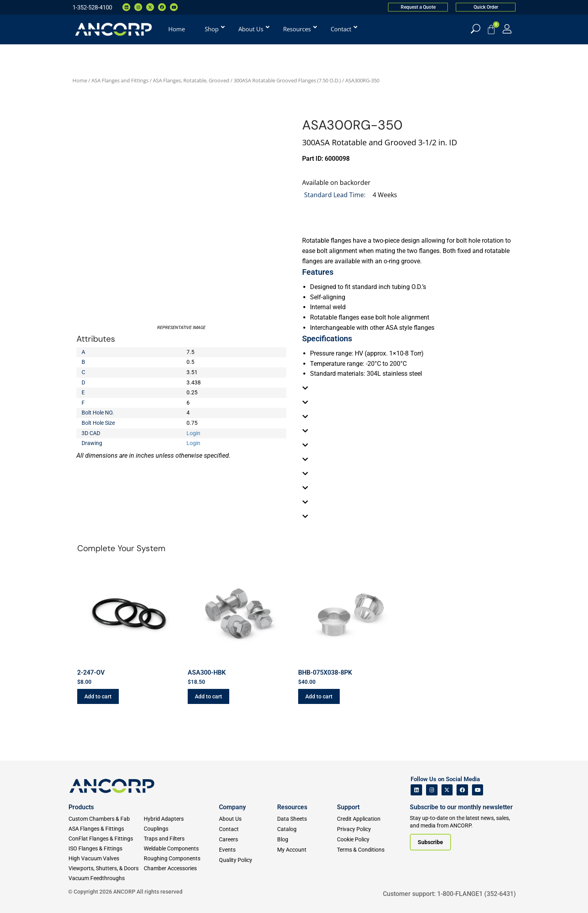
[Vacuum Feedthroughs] (106, 878)
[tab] (407, 388)
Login (193, 433)
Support (348, 807)
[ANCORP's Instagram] (432, 790)
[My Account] (507, 29)
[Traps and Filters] (181, 839)
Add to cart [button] (98, 696)
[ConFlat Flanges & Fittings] (106, 839)
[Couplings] (181, 829)
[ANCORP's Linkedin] (416, 790)
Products (81, 807)
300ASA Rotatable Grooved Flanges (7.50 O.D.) (287, 80)
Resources (292, 807)
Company (232, 807)
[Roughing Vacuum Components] (181, 858)
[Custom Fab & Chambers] (106, 819)
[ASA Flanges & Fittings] (106, 829)
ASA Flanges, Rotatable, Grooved (191, 80)
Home (79, 80)
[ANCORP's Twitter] (447, 790)
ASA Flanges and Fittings (119, 80)
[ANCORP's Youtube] (477, 790)
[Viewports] (106, 868)
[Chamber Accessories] (181, 868)
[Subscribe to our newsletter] (430, 842)
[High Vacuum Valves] (106, 858)
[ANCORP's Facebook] (462, 790)
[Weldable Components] (181, 849)
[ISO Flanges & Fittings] (106, 849)
